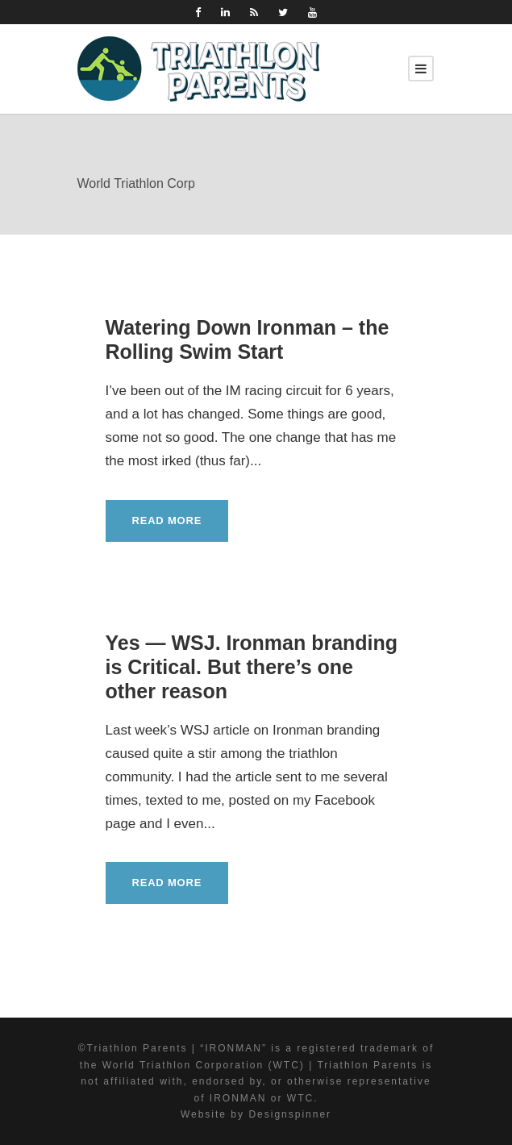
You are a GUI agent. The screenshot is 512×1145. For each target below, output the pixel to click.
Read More (167, 520)
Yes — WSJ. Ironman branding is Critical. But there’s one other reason (252, 666)
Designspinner (289, 1114)
